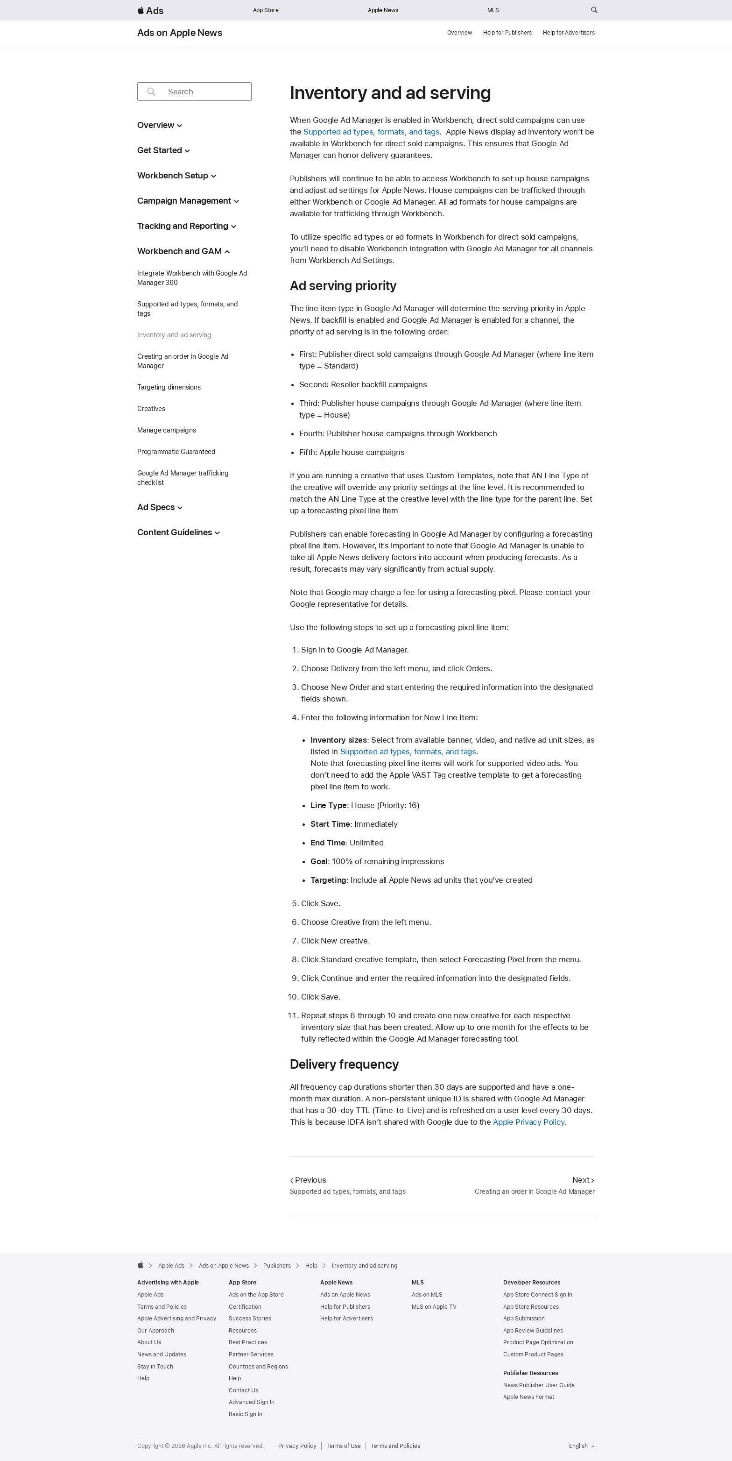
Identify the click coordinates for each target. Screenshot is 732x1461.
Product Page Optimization (538, 1342)
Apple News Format (528, 1397)
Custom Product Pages (533, 1354)
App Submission (524, 1318)
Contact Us (243, 1390)
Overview (459, 32)
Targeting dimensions (169, 387)
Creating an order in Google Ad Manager (183, 361)
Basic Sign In (245, 1414)
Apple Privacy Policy (528, 1122)
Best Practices (248, 1342)
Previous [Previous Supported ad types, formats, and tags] (308, 1179)
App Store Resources (531, 1307)
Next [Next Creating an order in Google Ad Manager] (583, 1179)
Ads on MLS (427, 1294)
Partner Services (251, 1354)
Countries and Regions (258, 1366)
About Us (149, 1342)
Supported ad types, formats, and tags (187, 308)
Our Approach (155, 1330)
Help (143, 1378)
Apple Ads (150, 1294)
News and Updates (161, 1354)
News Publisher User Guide (539, 1385)
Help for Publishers (507, 32)
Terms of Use (343, 1446)
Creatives (151, 408)
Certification (245, 1307)
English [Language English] (582, 1446)
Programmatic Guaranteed (176, 451)
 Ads (150, 10)
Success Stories (250, 1318)
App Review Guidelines (533, 1330)
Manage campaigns (166, 430)
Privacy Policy (297, 1446)
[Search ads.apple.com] (594, 10)
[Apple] (140, 1265)
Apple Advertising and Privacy (177, 1318)
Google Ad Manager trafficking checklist (183, 477)
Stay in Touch (155, 1366)
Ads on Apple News (179, 32)
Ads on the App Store (256, 1294)
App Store (266, 10)
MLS (493, 10)
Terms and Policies (162, 1307)
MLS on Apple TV (434, 1307)
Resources (243, 1330)
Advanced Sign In (251, 1402)
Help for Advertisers (569, 32)
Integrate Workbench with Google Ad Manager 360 (192, 278)
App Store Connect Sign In (537, 1294)
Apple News (383, 10)
